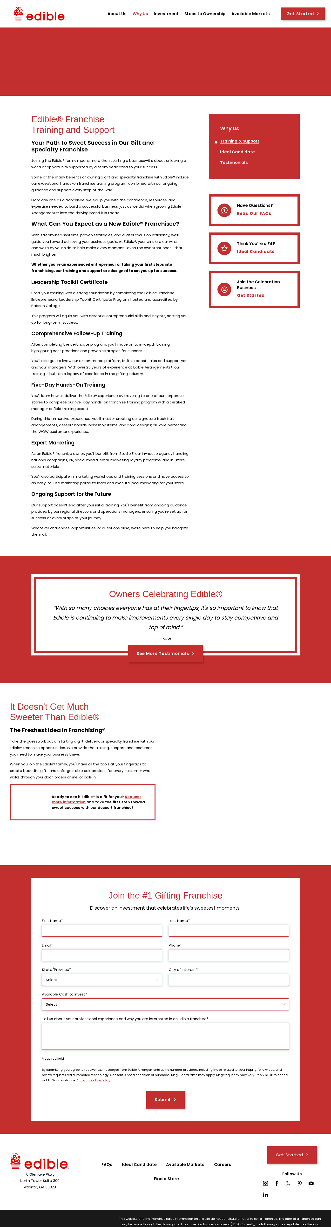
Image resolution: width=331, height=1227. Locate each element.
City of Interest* (183, 970)
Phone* (175, 945)
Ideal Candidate (256, 252)
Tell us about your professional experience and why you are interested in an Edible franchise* (125, 1019)
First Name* (52, 921)
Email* (47, 945)
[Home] (40, 14)
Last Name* (179, 921)
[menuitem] (239, 141)
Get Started (302, 14)
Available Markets (185, 1164)
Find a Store (166, 1178)
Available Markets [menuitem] (250, 14)
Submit (165, 1100)
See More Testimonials (166, 653)
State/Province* (56, 970)
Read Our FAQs (254, 213)
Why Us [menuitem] (140, 14)
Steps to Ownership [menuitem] (204, 14)
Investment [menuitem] (166, 14)
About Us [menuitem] (117, 14)
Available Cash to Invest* (64, 994)
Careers (222, 1164)
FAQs (106, 1164)
